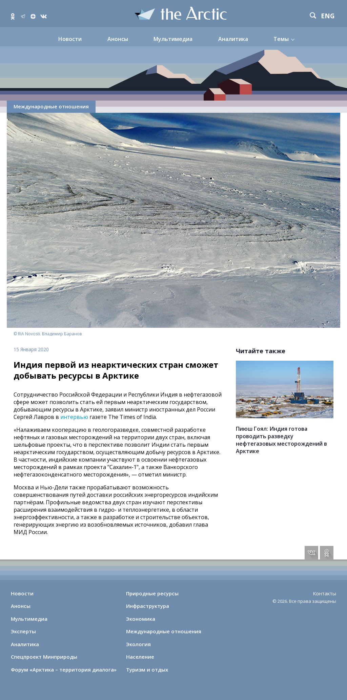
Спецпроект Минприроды (44, 656)
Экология (138, 644)
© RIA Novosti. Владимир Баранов (48, 334)
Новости (70, 39)
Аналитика (233, 39)
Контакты (324, 593)
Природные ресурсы (152, 593)
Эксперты (23, 631)
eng (328, 16)
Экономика (140, 618)
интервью (74, 417)
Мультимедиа (173, 39)
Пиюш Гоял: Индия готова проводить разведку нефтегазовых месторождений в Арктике (281, 440)
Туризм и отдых (147, 669)
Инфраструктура (147, 605)
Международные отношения (51, 106)
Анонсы (117, 39)
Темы (281, 39)
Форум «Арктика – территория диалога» (64, 669)
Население (140, 656)
